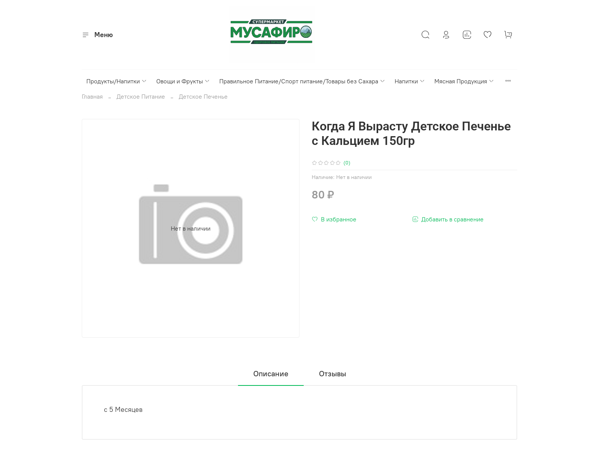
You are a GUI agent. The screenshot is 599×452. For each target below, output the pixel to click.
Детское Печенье (203, 96)
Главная (92, 96)
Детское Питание (141, 96)
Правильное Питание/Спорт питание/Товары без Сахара (302, 81)
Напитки (410, 81)
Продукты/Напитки (116, 81)
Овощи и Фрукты (183, 81)
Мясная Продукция (464, 81)
